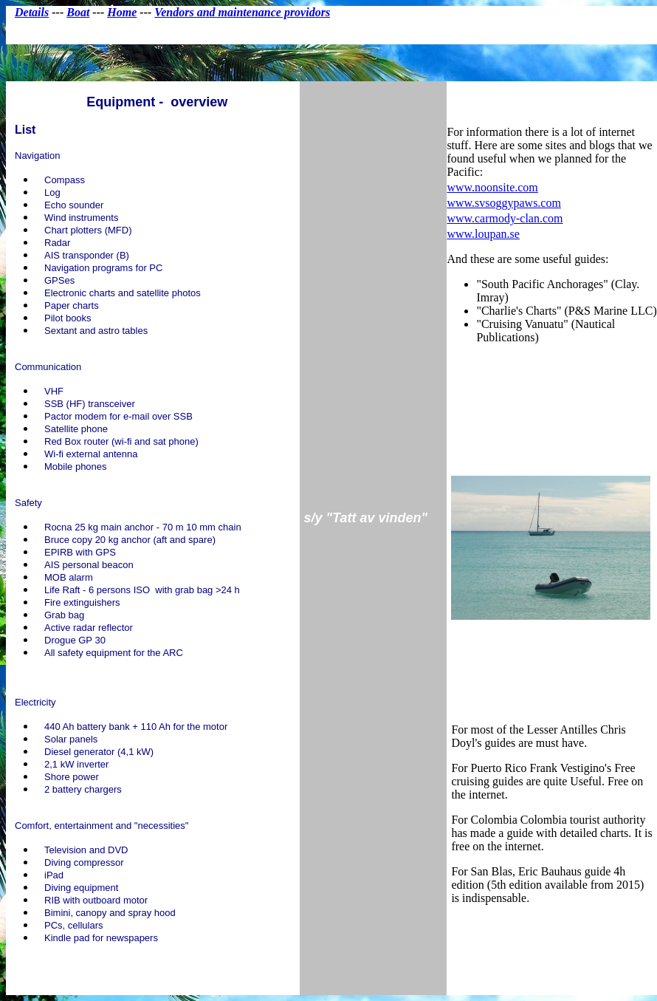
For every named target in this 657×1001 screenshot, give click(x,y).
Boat (77, 12)
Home (122, 12)
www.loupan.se (483, 234)
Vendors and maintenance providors (242, 12)
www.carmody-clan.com (505, 218)
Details (32, 12)
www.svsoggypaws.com (504, 203)
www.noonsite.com (492, 187)
